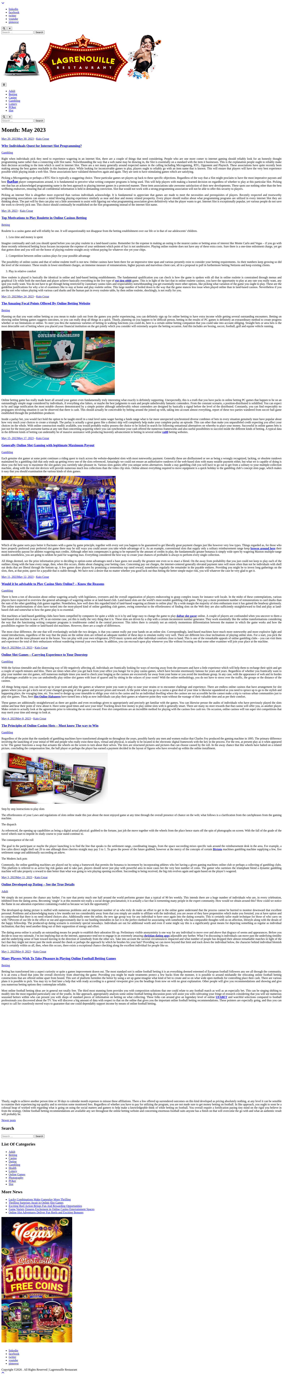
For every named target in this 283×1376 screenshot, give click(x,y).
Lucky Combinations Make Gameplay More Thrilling (40, 1199)
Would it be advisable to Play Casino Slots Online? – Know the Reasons (52, 584)
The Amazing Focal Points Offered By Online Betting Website (45, 303)
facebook (14, 12)
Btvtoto (217, 849)
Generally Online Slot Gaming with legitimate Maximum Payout (47, 445)
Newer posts (8, 1120)
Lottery (13, 104)
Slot (11, 110)
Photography (16, 1177)
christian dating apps (157, 935)
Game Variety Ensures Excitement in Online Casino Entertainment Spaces (51, 1209)
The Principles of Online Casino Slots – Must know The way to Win (49, 725)
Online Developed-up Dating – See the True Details (38, 884)
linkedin (13, 9)
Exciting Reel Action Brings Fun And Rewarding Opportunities (45, 1205)
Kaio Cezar (42, 138)
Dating (13, 1161)
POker (12, 107)
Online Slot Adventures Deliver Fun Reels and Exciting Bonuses (46, 1212)
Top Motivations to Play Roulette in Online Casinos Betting (44, 218)
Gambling (14, 100)
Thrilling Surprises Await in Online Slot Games (36, 1202)
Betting (13, 94)
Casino (13, 97)
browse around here (263, 548)
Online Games (17, 1174)
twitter (12, 15)
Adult (12, 91)
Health (12, 1167)
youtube (13, 18)
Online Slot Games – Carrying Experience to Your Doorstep (44, 654)
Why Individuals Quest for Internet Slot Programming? (41, 146)
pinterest (14, 22)
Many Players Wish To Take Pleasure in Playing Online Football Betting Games (58, 958)
